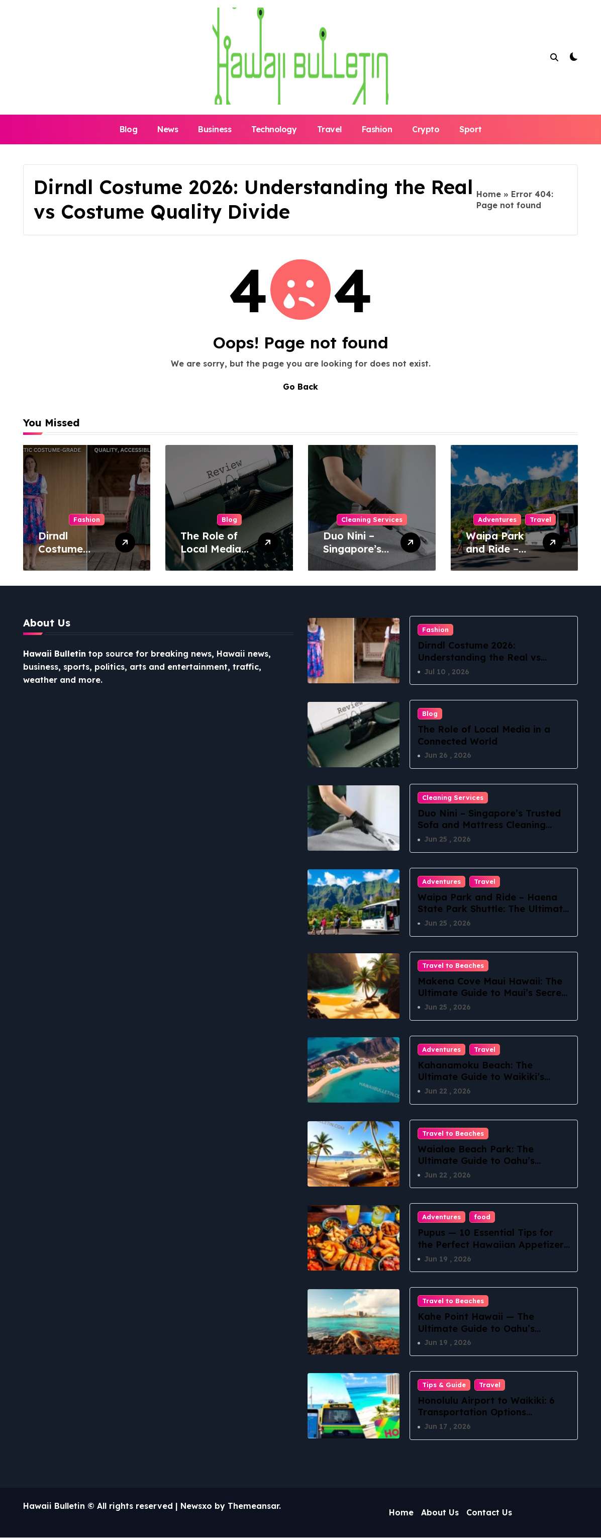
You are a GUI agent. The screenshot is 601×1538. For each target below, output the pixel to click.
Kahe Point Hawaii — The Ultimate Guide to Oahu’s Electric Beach (476, 1328)
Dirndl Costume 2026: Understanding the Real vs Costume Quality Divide (479, 657)
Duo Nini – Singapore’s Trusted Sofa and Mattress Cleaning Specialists (489, 825)
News (167, 129)
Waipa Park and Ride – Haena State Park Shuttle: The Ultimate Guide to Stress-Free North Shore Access (493, 914)
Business (214, 129)
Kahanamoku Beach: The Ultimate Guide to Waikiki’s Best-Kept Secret (481, 1077)
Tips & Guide (444, 1385)
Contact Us (489, 1513)
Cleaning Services (372, 519)
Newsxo (196, 1506)
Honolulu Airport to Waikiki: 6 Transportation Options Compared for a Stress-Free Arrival (486, 1418)
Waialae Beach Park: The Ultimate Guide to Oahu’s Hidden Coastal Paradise (476, 1161)
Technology (273, 129)
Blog (128, 129)
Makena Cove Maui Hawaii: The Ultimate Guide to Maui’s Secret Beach (491, 993)
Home (488, 194)
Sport (470, 129)
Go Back (300, 387)
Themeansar (253, 1506)
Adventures (497, 519)
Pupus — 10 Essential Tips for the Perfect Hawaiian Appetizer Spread (491, 1244)
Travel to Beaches (453, 965)
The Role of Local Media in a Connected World (484, 735)
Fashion (377, 129)
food (482, 1217)
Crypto (425, 129)
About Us (440, 1513)
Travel (329, 129)
